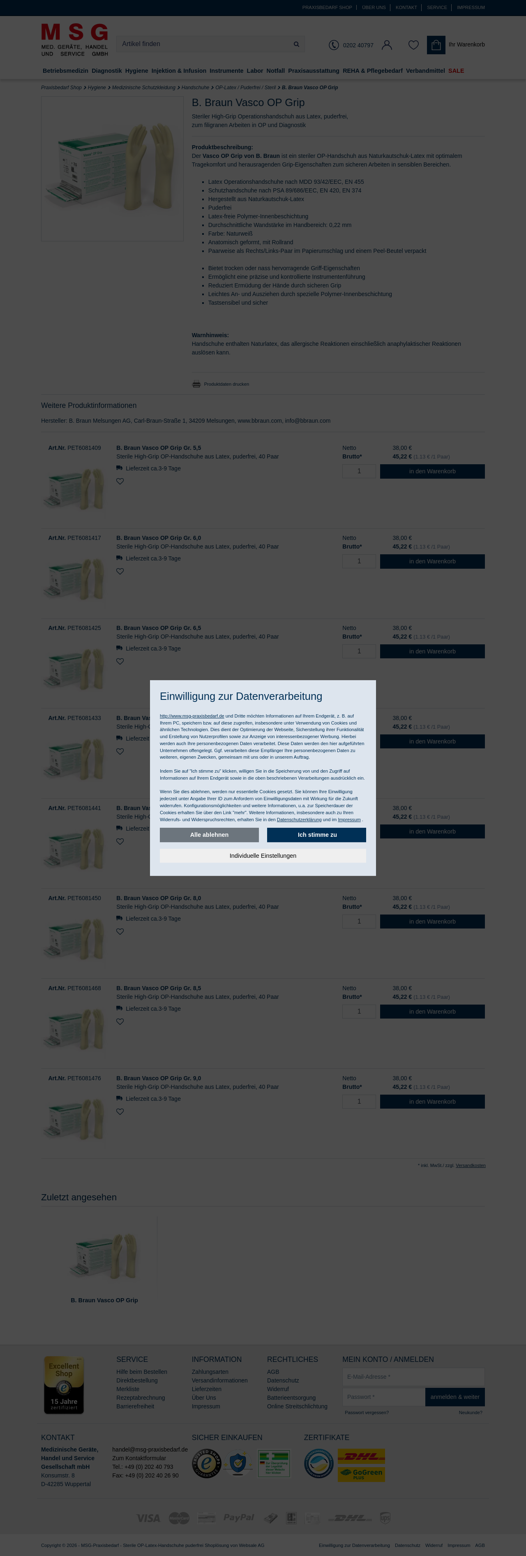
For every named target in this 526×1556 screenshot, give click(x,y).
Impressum (349, 819)
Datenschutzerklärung (299, 819)
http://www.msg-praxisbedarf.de (192, 715)
